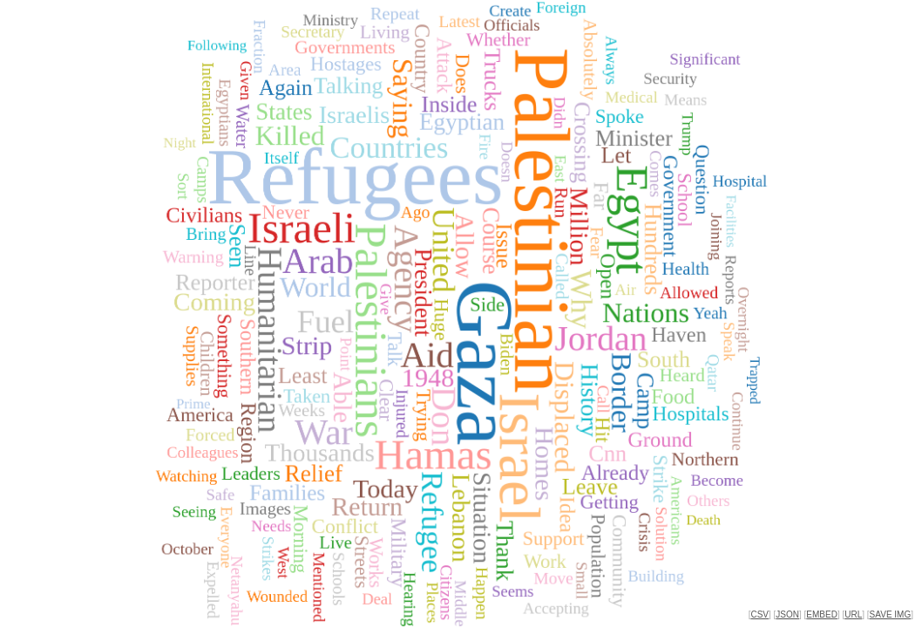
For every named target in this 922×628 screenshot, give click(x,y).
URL (853, 614)
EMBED (821, 614)
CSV (759, 614)
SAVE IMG (891, 614)
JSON (787, 614)
